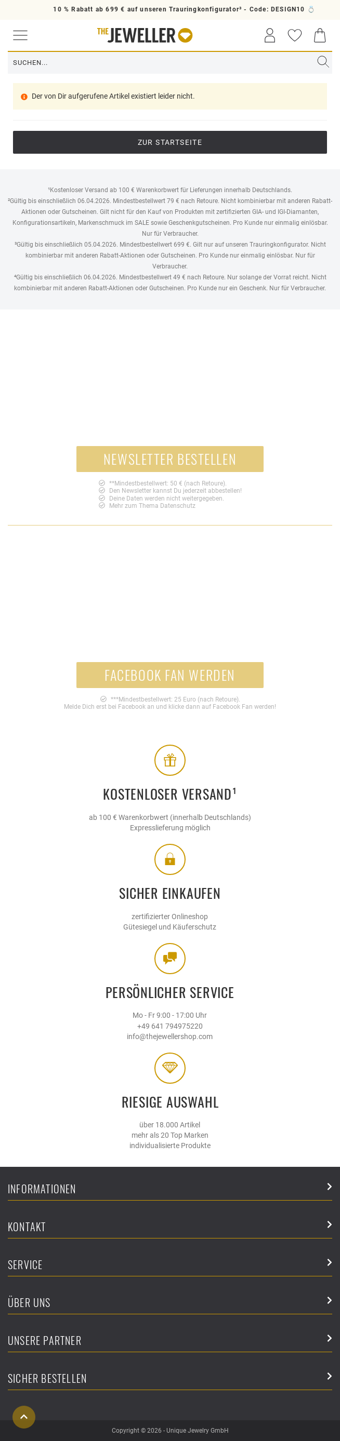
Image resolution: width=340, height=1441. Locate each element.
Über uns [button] (170, 1303)
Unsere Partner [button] (170, 1341)
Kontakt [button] (170, 1227)
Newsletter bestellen (170, 459)
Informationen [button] (170, 1189)
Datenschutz (177, 505)
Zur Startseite (170, 142)
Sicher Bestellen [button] (170, 1379)
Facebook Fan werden (170, 675)
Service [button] (170, 1265)
